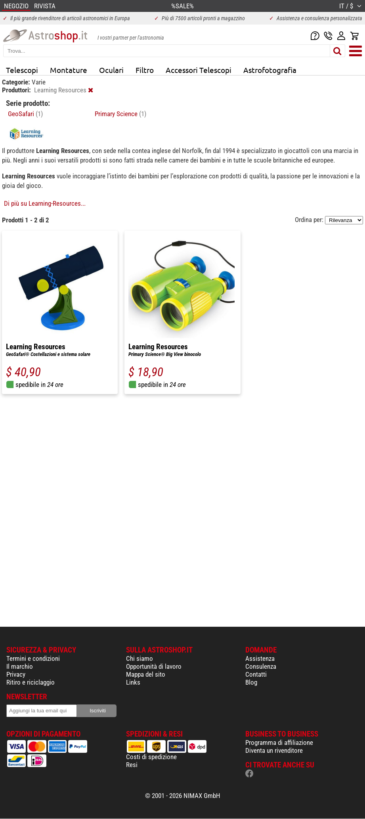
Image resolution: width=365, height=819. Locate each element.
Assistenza (260, 658)
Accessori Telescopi (198, 70)
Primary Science (120, 114)
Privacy (15, 674)
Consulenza (260, 666)
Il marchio (19, 666)
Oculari (111, 70)
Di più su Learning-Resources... (45, 203)
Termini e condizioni (33, 658)
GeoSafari (25, 114)
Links (133, 682)
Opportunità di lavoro (154, 666)
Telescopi (22, 70)
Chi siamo (139, 658)
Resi (132, 765)
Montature (68, 70)
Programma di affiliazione (279, 742)
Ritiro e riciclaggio (30, 682)
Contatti (256, 674)
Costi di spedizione (151, 757)
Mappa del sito (145, 674)
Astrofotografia (269, 70)
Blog (251, 682)
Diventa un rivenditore (274, 750)
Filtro (145, 70)
